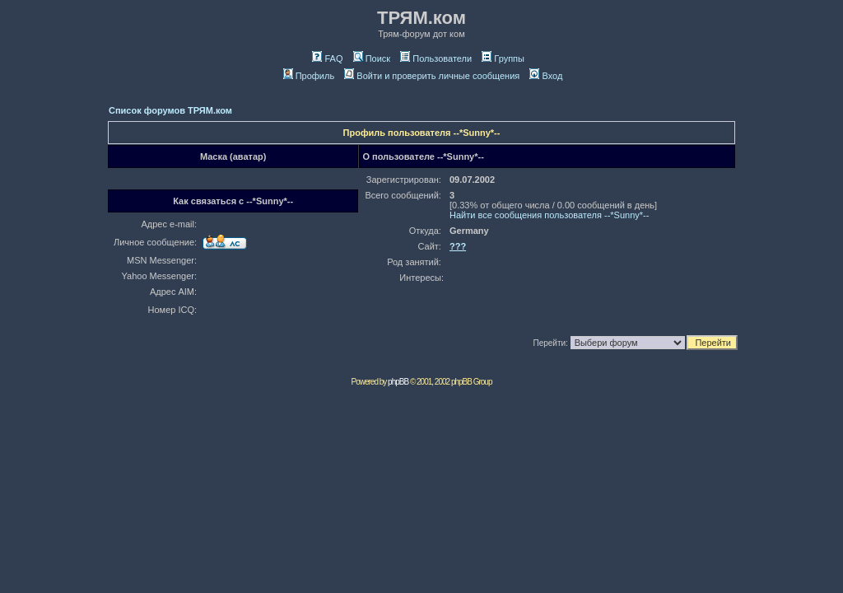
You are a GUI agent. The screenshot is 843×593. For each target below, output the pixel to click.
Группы (503, 58)
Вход (545, 76)
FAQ (327, 58)
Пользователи (436, 58)
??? (457, 246)
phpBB (398, 381)
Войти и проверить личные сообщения (431, 76)
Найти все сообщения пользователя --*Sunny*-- (549, 215)
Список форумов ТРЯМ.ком (170, 110)
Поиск (371, 58)
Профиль (309, 76)
